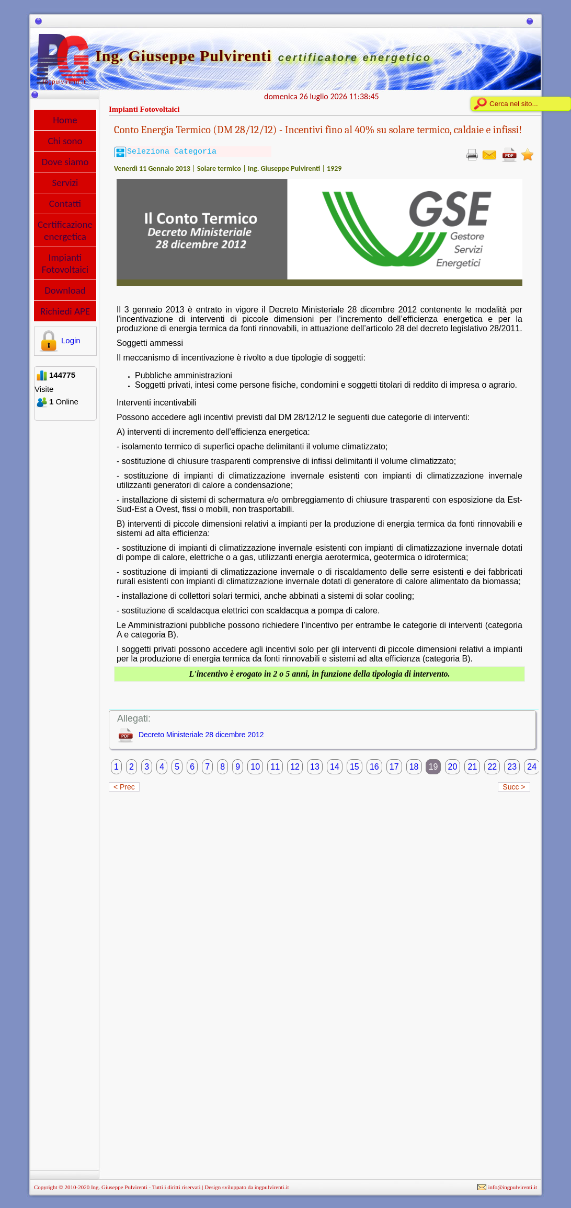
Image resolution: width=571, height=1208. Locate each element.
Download (65, 290)
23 (512, 766)
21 (472, 766)
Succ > (514, 787)
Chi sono (65, 141)
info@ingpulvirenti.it (512, 1187)
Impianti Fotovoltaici (65, 263)
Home (65, 120)
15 (354, 766)
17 (394, 766)
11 (275, 766)
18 (414, 766)
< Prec (124, 787)
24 (531, 766)
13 (314, 766)
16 (374, 766)
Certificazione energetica (65, 230)
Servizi (65, 183)
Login (58, 340)
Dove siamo (65, 162)
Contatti (65, 204)
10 (255, 766)
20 (453, 766)
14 (334, 766)
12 (295, 766)
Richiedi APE (65, 311)
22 (492, 766)
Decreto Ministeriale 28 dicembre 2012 (201, 734)
